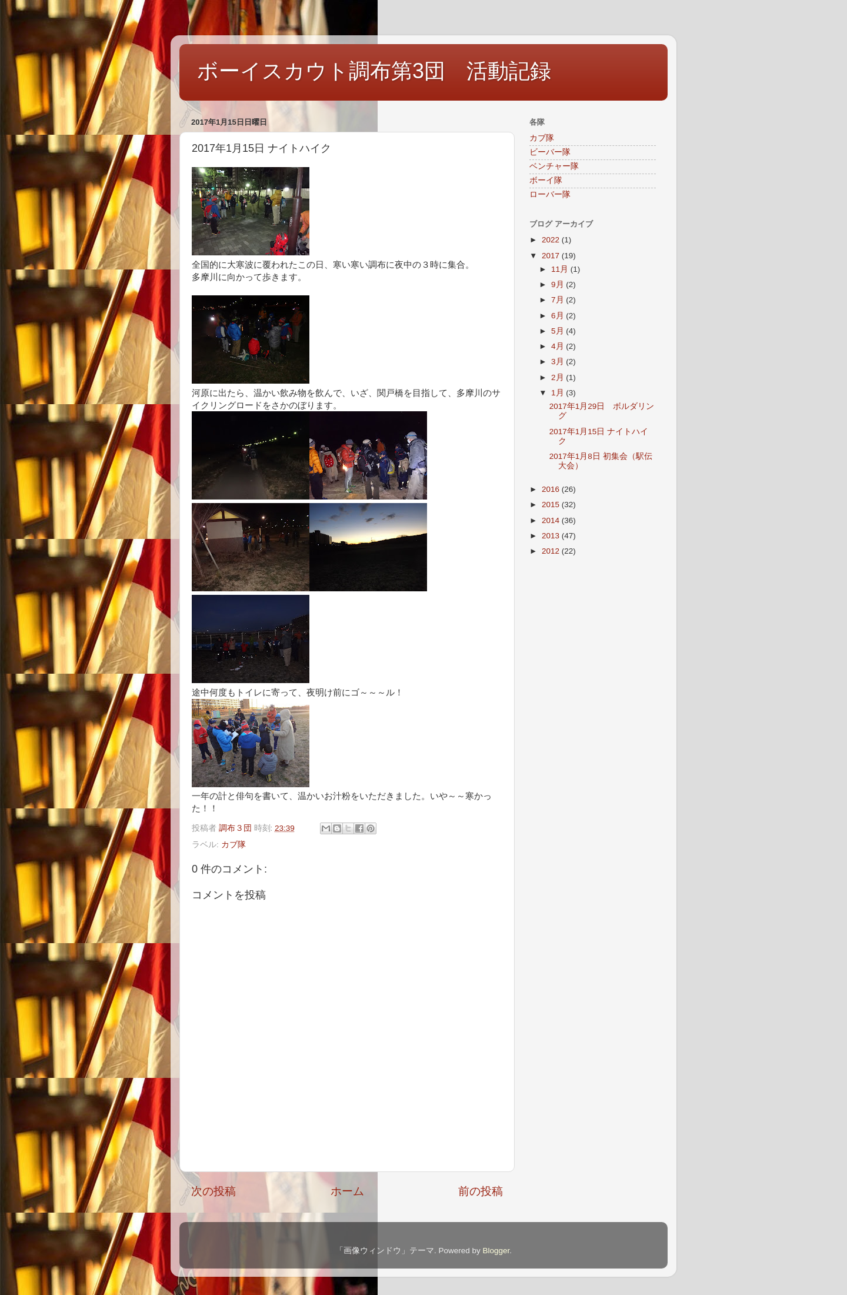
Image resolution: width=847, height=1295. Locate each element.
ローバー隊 (550, 194)
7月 (558, 299)
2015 (552, 504)
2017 (552, 255)
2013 (552, 535)
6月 (558, 315)
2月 (558, 377)
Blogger (495, 1250)
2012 (552, 551)
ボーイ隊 (545, 180)
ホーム (347, 1191)
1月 (558, 392)
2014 (552, 520)
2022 (552, 239)
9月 (558, 284)
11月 (561, 269)
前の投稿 (480, 1191)
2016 (552, 489)
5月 (558, 331)
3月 (558, 361)
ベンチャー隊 (554, 166)
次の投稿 (213, 1191)
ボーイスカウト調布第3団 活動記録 (374, 71)
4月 (558, 346)
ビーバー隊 (550, 152)
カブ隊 (233, 844)
